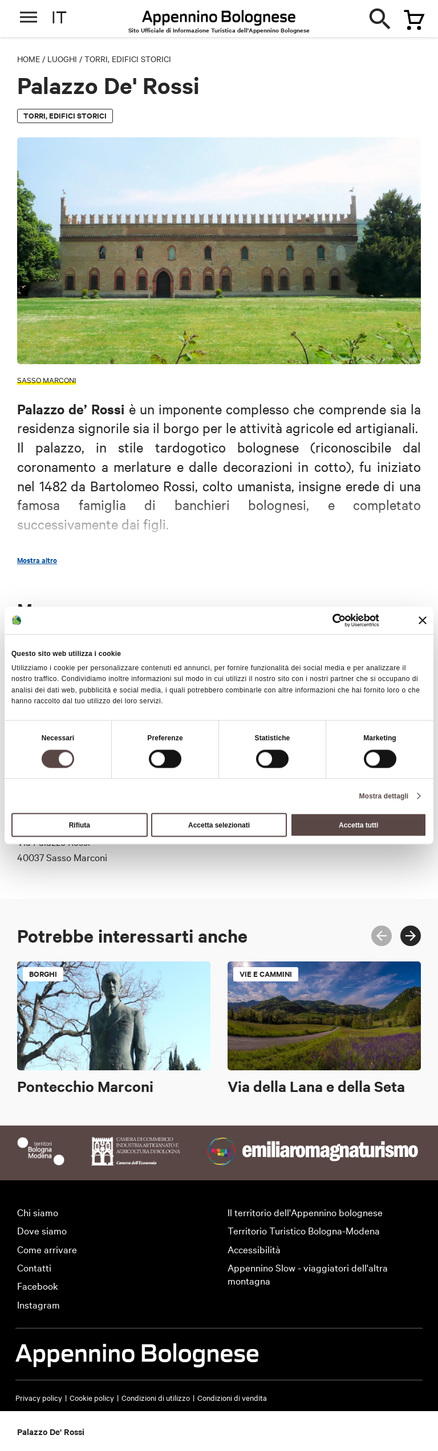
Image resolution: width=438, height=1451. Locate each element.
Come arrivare (47, 1249)
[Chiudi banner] (423, 621)
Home (28, 58)
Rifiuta (79, 825)
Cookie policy (92, 1397)
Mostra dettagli (383, 796)
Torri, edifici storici (127, 58)
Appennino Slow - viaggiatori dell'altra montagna (308, 1274)
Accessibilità (254, 1249)
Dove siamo (42, 1230)
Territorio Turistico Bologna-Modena (304, 1230)
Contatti (34, 1267)
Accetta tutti (358, 825)
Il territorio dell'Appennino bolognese (305, 1211)
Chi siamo (37, 1211)
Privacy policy (38, 1397)
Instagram (38, 1304)
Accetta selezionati (219, 825)
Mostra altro (37, 560)
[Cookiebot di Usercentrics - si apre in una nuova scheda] (329, 620)
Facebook (37, 1285)
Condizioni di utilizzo (155, 1397)
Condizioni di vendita (232, 1397)
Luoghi (62, 58)
